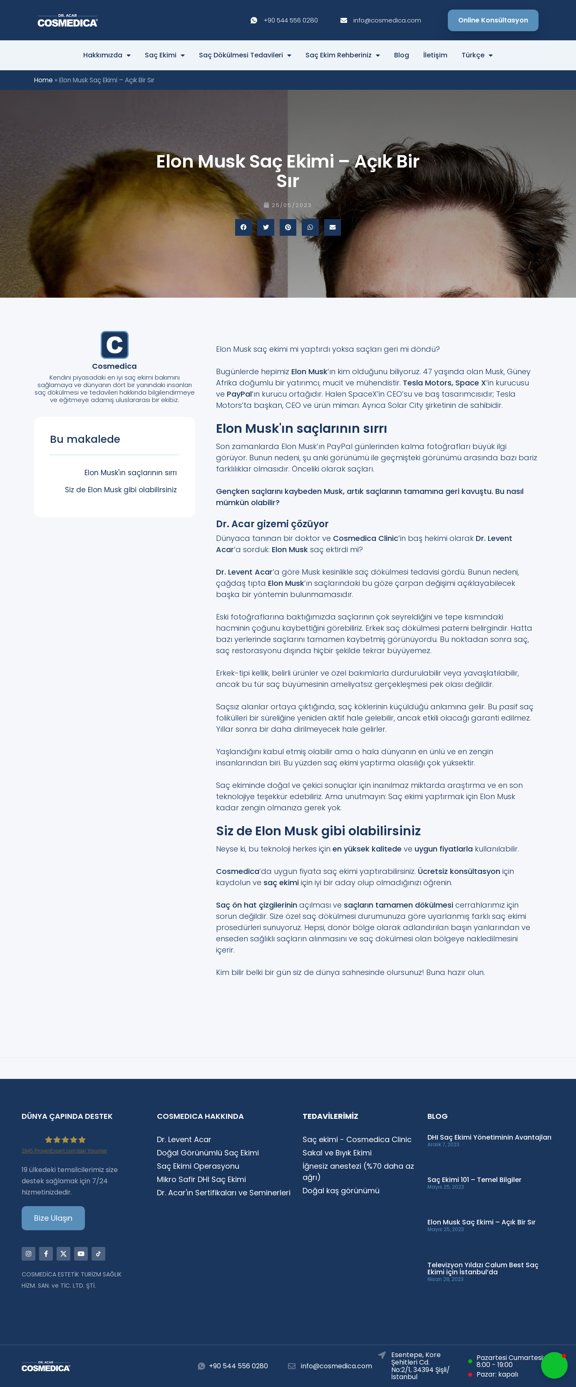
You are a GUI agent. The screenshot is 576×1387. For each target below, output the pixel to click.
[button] (243, 227)
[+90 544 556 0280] (201, 1366)
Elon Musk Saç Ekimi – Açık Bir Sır (481, 1222)
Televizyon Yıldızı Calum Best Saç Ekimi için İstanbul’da (483, 1268)
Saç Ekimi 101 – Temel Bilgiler (474, 1180)
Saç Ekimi (165, 55)
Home (43, 80)
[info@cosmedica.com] (291, 1366)
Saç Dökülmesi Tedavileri (245, 55)
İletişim (435, 55)
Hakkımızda (107, 55)
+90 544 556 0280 (238, 1366)
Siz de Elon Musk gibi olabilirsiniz (121, 490)
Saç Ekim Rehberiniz (342, 55)
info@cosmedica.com (336, 1366)
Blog (401, 55)
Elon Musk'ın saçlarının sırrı (130, 473)
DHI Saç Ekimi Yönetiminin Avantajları (489, 1137)
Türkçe (477, 55)
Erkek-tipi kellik (242, 673)
